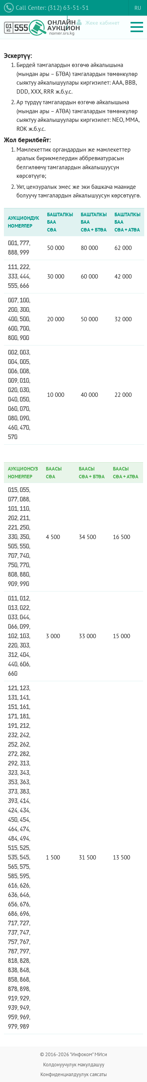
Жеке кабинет (98, 22)
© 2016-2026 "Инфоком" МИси (73, 1054)
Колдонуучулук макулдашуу (73, 1064)
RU (137, 7)
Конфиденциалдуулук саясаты (73, 1074)
